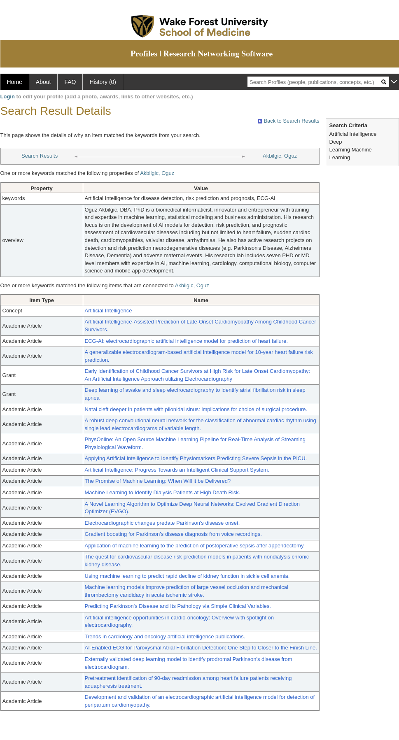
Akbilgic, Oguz (280, 156)
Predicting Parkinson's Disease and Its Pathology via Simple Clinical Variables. (178, 606)
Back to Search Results (289, 121)
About (43, 82)
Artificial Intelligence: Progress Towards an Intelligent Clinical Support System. (177, 470)
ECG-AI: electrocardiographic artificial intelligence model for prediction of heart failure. (186, 341)
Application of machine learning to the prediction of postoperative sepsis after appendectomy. (195, 545)
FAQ (70, 82)
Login (7, 96)
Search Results (39, 156)
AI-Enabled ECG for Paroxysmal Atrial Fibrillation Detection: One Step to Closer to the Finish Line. (201, 648)
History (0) (102, 82)
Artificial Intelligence (108, 310)
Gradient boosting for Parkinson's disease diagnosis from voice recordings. (173, 534)
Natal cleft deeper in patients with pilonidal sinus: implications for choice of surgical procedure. (196, 409)
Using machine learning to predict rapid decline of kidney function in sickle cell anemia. (187, 576)
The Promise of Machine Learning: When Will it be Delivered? (158, 481)
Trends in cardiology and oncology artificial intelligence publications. (165, 636)
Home (14, 82)
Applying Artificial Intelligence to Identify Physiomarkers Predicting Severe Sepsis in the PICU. (196, 458)
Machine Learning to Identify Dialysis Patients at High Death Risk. (162, 492)
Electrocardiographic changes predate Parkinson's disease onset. (162, 523)
